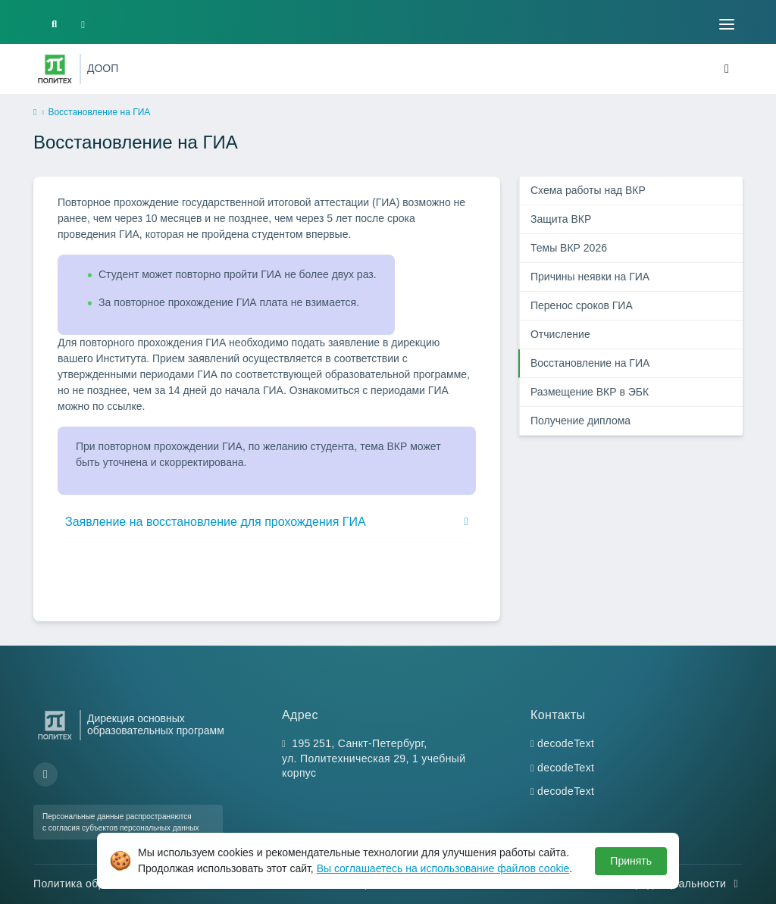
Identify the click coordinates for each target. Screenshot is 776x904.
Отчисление (560, 334)
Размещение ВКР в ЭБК (589, 392)
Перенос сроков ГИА (581, 305)
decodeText (565, 743)
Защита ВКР (560, 219)
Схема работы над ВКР (588, 190)
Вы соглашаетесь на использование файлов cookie (443, 868)
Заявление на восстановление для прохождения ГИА (215, 521)
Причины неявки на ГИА (589, 277)
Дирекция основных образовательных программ (155, 724)
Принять (631, 861)
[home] (34, 112)
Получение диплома (580, 420)
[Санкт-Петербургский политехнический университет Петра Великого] (55, 69)
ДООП (102, 68)
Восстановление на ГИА (589, 363)
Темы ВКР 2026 (568, 248)
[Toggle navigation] (727, 24)
